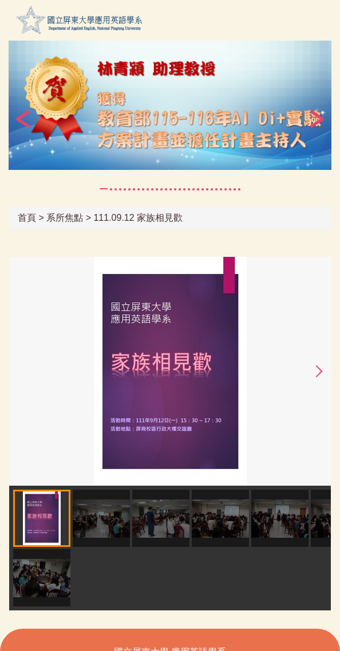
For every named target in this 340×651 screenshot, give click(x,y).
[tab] (103, 189)
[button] (23, 119)
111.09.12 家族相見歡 (138, 218)
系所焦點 (64, 218)
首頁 (27, 218)
